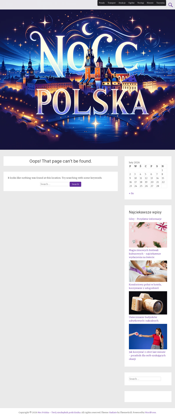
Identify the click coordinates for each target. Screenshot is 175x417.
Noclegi (140, 3)
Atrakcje (122, 3)
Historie (150, 3)
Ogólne (131, 3)
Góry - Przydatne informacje (145, 218)
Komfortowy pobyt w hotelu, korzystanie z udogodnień (148, 285)
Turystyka (160, 3)
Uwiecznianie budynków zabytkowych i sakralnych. (148, 317)
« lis (131, 193)
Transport (112, 3)
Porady (102, 3)
